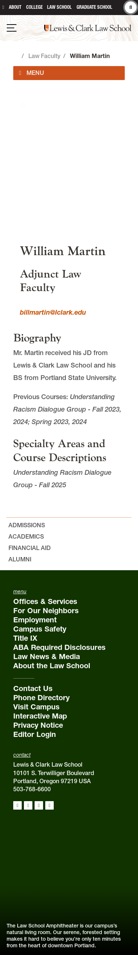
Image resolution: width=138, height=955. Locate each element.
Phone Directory (41, 697)
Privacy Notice (38, 725)
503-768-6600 (32, 789)
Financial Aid (29, 547)
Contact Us (33, 688)
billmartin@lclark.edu (53, 312)
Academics (26, 536)
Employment (35, 619)
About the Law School (51, 665)
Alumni (19, 559)
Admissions (26, 525)
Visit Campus (36, 706)
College (34, 7)
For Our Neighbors (46, 610)
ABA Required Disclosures (59, 647)
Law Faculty (44, 55)
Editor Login (34, 734)
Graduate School (94, 7)
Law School (59, 7)
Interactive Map (40, 716)
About (15, 7)
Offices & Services (45, 601)
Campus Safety (39, 629)
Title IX (25, 638)
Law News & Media (46, 656)
